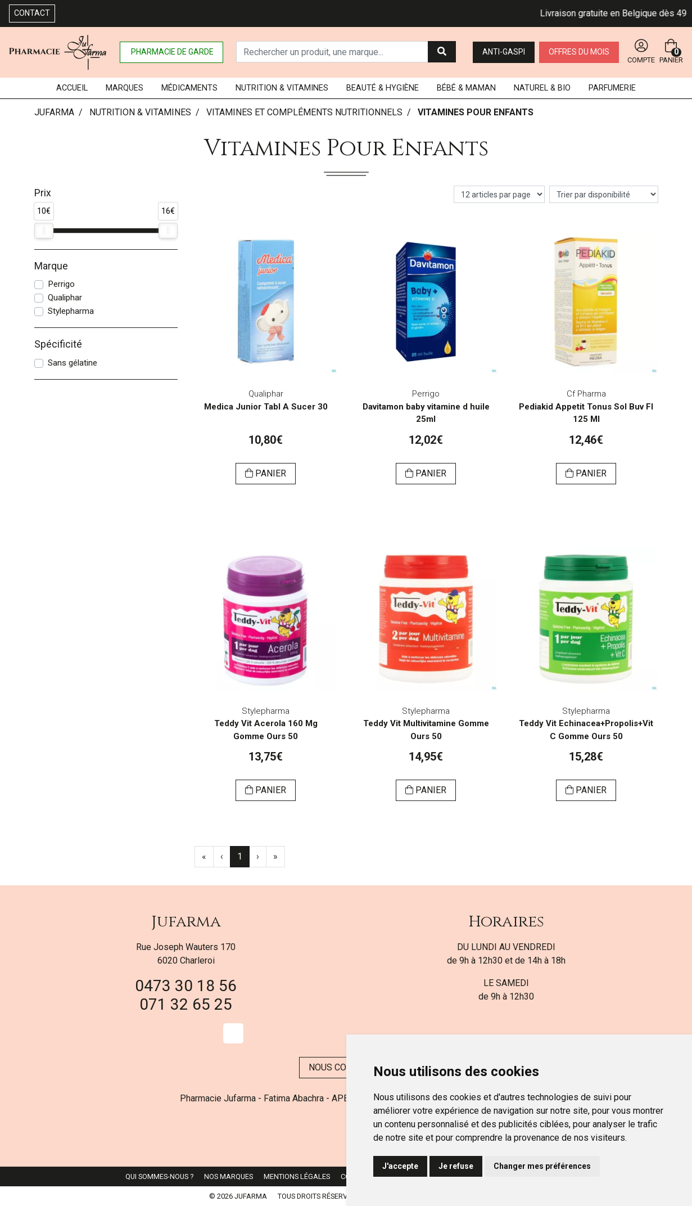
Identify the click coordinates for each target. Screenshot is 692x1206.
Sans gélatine (72, 363)
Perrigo (61, 284)
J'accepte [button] (400, 1166)
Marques (124, 88)
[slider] (43, 230)
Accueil (72, 88)
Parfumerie (612, 88)
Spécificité (58, 344)
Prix (42, 193)
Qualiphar (65, 297)
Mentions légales (297, 1176)
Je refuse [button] (455, 1166)
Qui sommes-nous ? (159, 1176)
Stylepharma (71, 311)
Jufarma (186, 921)
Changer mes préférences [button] (542, 1166)
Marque (51, 266)
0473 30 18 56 (186, 985)
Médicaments (189, 88)
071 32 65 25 (185, 1004)
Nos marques (228, 1176)
